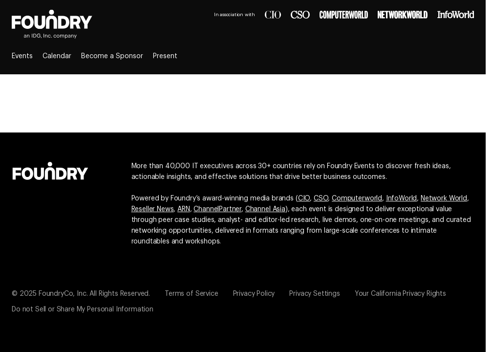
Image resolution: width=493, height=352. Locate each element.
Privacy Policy (254, 293)
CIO (304, 198)
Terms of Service (191, 293)
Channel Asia (265, 209)
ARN (183, 209)
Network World (444, 198)
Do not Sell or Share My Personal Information (82, 309)
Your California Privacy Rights (400, 293)
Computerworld (357, 198)
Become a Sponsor (112, 56)
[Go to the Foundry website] (50, 169)
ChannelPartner (217, 209)
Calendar (57, 56)
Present (165, 56)
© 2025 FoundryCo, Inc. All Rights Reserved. (81, 293)
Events (22, 56)
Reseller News (152, 209)
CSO (321, 198)
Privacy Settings (314, 293)
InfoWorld (401, 198)
